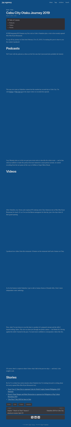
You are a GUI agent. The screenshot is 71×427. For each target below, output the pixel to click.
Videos (11, 25)
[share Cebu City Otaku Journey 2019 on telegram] (39, 417)
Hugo (42, 424)
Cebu (15, 404)
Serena (11, 92)
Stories (11, 27)
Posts (12, 9)
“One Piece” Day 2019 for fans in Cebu (19, 399)
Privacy (33, 424)
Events (9, 404)
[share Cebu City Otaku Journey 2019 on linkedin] (35, 417)
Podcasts (11, 23)
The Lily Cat (19, 92)
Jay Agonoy (7, 2)
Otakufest (28, 404)
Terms (30, 424)
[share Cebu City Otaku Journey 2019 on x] (32, 417)
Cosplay (21, 404)
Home (7, 9)
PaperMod (46, 424)
